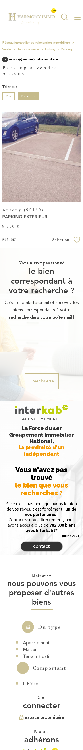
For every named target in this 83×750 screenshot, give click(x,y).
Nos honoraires (15, 729)
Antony (49, 49)
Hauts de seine (27, 49)
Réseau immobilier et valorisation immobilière (36, 42)
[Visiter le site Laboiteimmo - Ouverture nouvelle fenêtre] (41, 742)
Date (28, 96)
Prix (8, 96)
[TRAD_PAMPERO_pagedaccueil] (32, 24)
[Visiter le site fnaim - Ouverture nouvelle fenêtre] (55, 707)
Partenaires (24, 733)
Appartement (36, 612)
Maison (30, 618)
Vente (6, 49)
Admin (73, 729)
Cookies (61, 733)
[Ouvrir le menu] (77, 17)
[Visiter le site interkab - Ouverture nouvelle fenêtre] (34, 707)
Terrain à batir (37, 625)
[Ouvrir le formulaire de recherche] (65, 17)
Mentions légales (55, 729)
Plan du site (35, 729)
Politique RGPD (43, 733)
